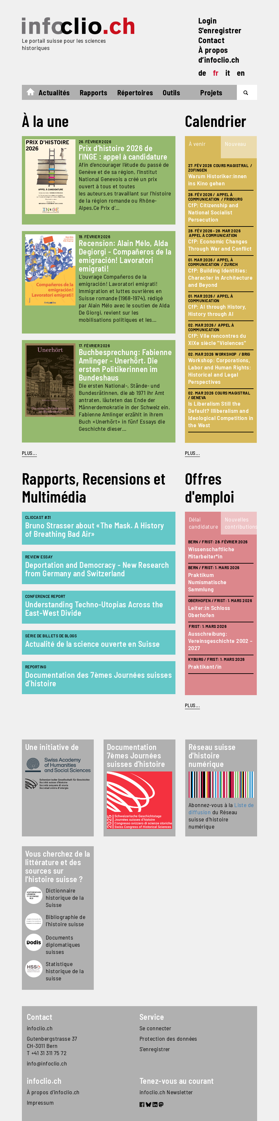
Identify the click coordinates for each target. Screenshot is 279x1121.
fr (216, 72)
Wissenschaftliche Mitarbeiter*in (211, 552)
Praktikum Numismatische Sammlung (207, 582)
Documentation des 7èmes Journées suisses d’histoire (98, 679)
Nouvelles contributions (240, 523)
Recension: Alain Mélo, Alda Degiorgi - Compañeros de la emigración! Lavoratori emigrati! (125, 255)
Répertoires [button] (135, 92)
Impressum (40, 1102)
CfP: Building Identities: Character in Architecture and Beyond (220, 277)
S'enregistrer (220, 30)
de (202, 72)
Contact (211, 40)
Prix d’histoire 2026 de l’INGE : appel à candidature (123, 152)
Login (207, 20)
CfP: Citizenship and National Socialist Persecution (213, 212)
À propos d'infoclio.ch (53, 1092)
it (227, 72)
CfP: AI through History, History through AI (217, 310)
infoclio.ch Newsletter (166, 1092)
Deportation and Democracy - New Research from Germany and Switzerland (97, 569)
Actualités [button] (54, 92)
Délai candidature (203, 523)
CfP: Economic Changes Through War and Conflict (220, 245)
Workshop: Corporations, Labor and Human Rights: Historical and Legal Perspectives (219, 370)
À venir (197, 143)
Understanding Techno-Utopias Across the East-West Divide (94, 608)
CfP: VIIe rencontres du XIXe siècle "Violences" (217, 339)
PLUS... (29, 453)
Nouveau (235, 143)
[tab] (203, 147)
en (241, 72)
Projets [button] (211, 92)
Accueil (33, 93)
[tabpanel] (221, 301)
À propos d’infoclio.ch (218, 54)
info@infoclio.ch (47, 1063)
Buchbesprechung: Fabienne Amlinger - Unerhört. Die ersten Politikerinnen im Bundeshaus (125, 364)
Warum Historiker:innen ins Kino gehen (217, 179)
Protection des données (168, 1038)
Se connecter (155, 1028)
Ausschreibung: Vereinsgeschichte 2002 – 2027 (220, 640)
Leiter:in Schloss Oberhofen (209, 611)
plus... (192, 453)
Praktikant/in (205, 666)
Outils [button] (171, 92)
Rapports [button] (93, 92)
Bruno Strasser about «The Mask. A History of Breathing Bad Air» (94, 529)
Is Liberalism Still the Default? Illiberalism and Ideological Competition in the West (221, 414)
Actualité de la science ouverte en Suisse (92, 643)
